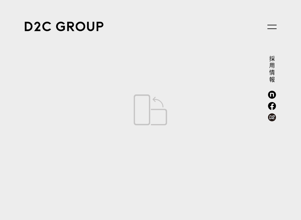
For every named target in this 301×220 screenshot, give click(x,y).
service (24, 86)
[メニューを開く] (272, 27)
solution (24, 127)
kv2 (150, 197)
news (24, 168)
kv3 (187, 197)
